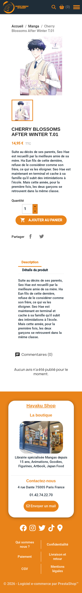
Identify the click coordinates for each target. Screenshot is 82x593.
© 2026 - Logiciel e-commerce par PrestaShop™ (41, 584)
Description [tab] (29, 262)
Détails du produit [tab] (35, 270)
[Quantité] (27, 209)
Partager (30, 236)
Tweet (41, 236)
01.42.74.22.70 (41, 495)
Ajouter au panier (41, 220)
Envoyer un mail (41, 506)
